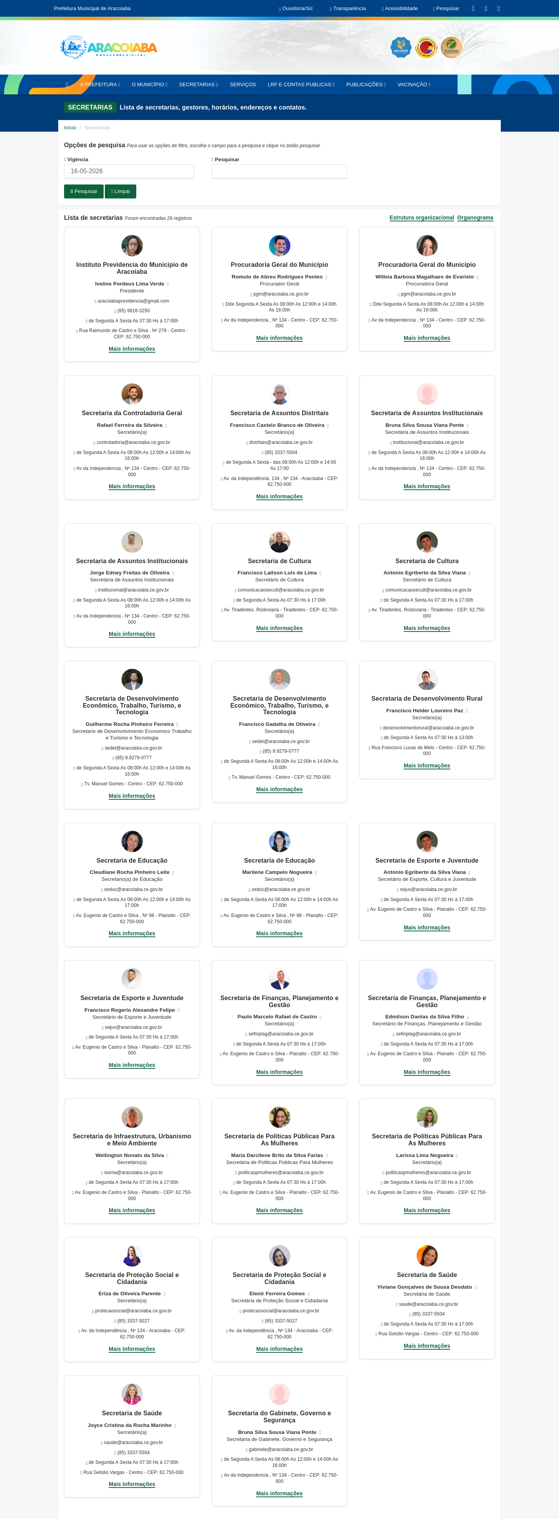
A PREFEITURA (100, 84)
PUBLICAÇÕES (366, 84)
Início (70, 127)
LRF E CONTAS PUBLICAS (301, 84)
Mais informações (132, 347)
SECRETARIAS (198, 84)
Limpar (120, 191)
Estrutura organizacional (422, 216)
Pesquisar (226, 159)
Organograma (475, 216)
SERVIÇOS (243, 84)
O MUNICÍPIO (149, 84)
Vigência (76, 159)
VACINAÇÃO (414, 84)
